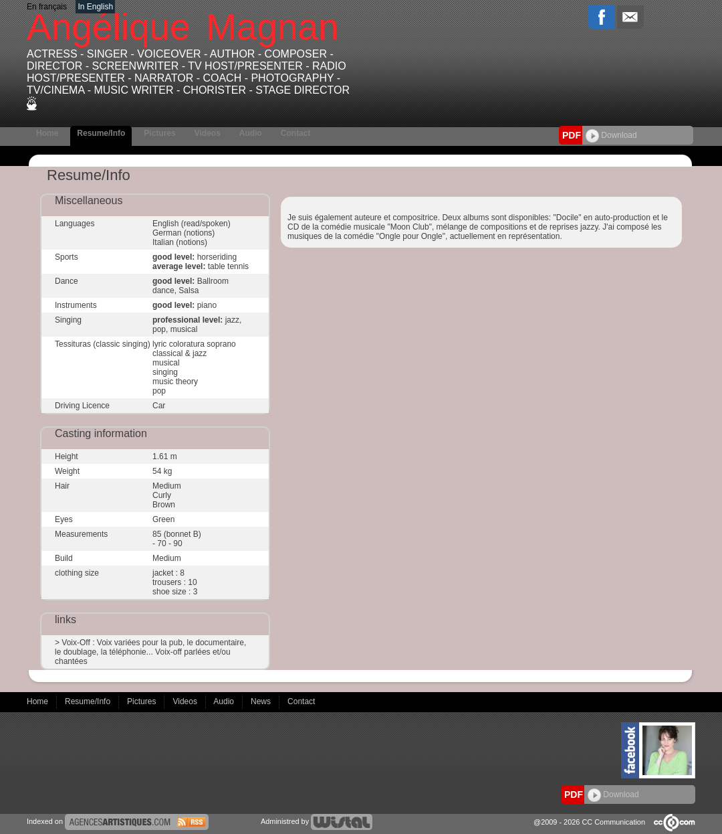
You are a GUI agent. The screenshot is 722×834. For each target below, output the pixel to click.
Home (47, 133)
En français (47, 6)
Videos (208, 133)
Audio (250, 133)
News (262, 701)
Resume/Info (101, 133)
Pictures (159, 133)
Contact (296, 133)
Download (611, 135)
